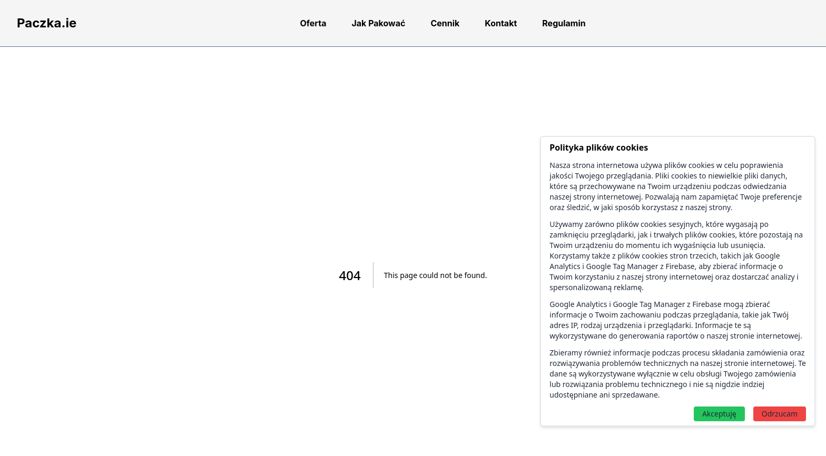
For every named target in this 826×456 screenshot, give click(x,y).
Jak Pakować (378, 23)
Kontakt (501, 23)
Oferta (313, 23)
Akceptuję (719, 414)
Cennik (444, 23)
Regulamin (563, 23)
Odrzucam (780, 414)
